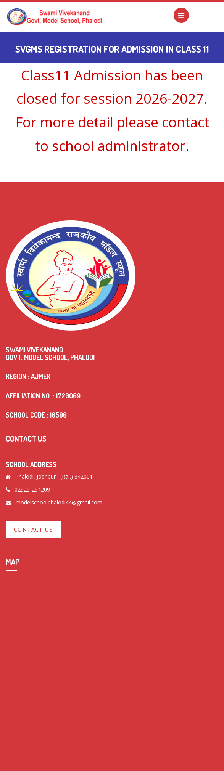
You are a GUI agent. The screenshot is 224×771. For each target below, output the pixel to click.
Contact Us (33, 529)
